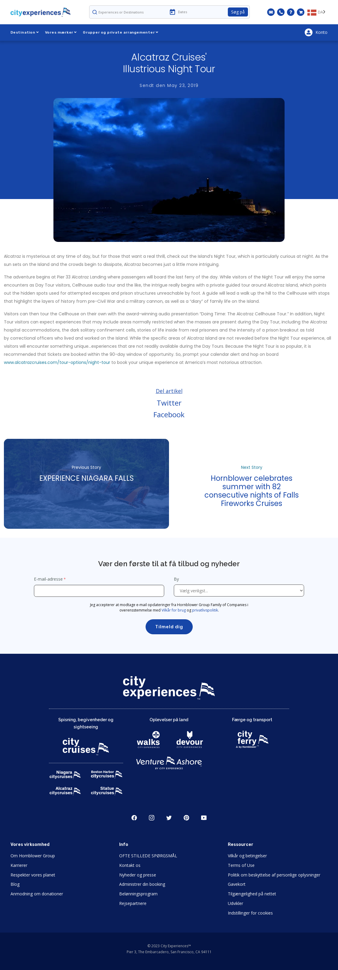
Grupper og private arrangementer (120, 32)
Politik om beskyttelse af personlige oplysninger (274, 875)
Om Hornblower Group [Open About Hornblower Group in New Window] (33, 855)
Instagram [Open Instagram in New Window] (151, 817)
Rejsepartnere (132, 903)
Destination (25, 32)
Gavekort (237, 884)
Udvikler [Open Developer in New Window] (235, 903)
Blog (15, 884)
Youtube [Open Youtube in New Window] (204, 817)
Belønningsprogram (138, 894)
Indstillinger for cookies (250, 913)
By (177, 579)
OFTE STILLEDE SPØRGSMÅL (148, 855)
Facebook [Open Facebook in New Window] (134, 817)
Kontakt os (129, 865)
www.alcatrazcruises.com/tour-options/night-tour (57, 362)
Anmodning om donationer (37, 894)
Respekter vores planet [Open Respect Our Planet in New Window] (33, 875)
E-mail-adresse (48, 579)
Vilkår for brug (173, 610)
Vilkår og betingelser (247, 855)
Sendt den (169, 85)
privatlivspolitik (205, 610)
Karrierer (19, 865)
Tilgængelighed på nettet (252, 894)
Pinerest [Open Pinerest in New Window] (186, 817)
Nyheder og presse (137, 875)
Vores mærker (61, 32)
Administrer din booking (142, 884)
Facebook (169, 414)
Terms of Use (241, 865)
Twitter (169, 403)
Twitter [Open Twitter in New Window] (169, 817)
